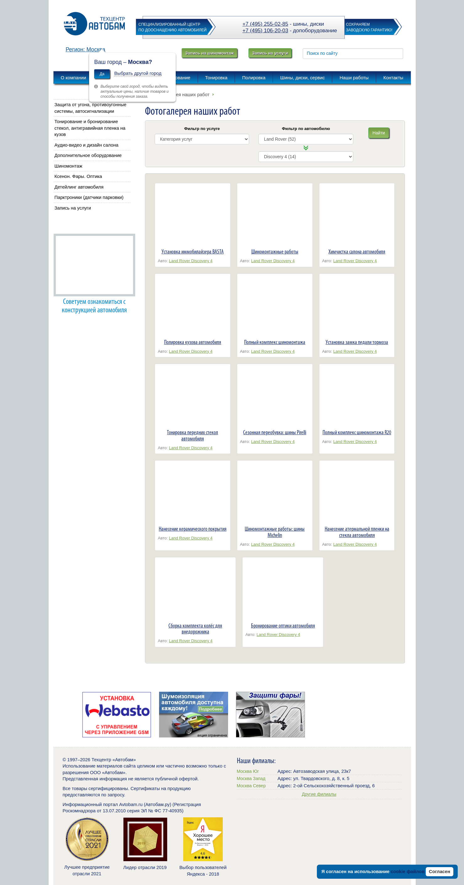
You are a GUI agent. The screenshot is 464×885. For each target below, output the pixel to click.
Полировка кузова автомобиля (192, 342)
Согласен (439, 871)
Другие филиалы (319, 794)
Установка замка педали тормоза (357, 342)
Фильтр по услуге (202, 128)
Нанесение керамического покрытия (193, 528)
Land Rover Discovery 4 (191, 260)
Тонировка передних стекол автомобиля (192, 435)
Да (102, 74)
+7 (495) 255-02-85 (265, 24)
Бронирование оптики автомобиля (283, 625)
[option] (116, 714)
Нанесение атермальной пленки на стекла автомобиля (357, 532)
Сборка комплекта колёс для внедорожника (195, 628)
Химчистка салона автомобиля (356, 251)
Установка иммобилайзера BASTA (193, 251)
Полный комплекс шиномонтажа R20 (357, 432)
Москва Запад (251, 778)
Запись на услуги (270, 53)
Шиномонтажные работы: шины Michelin (275, 532)
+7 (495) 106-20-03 (265, 31)
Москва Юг (248, 771)
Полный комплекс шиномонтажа (274, 342)
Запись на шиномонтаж (209, 53)
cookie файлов (407, 871)
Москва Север (251, 785)
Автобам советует (74, 224)
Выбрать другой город (137, 73)
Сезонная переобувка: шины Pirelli (274, 432)
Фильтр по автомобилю (306, 128)
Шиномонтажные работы (274, 251)
